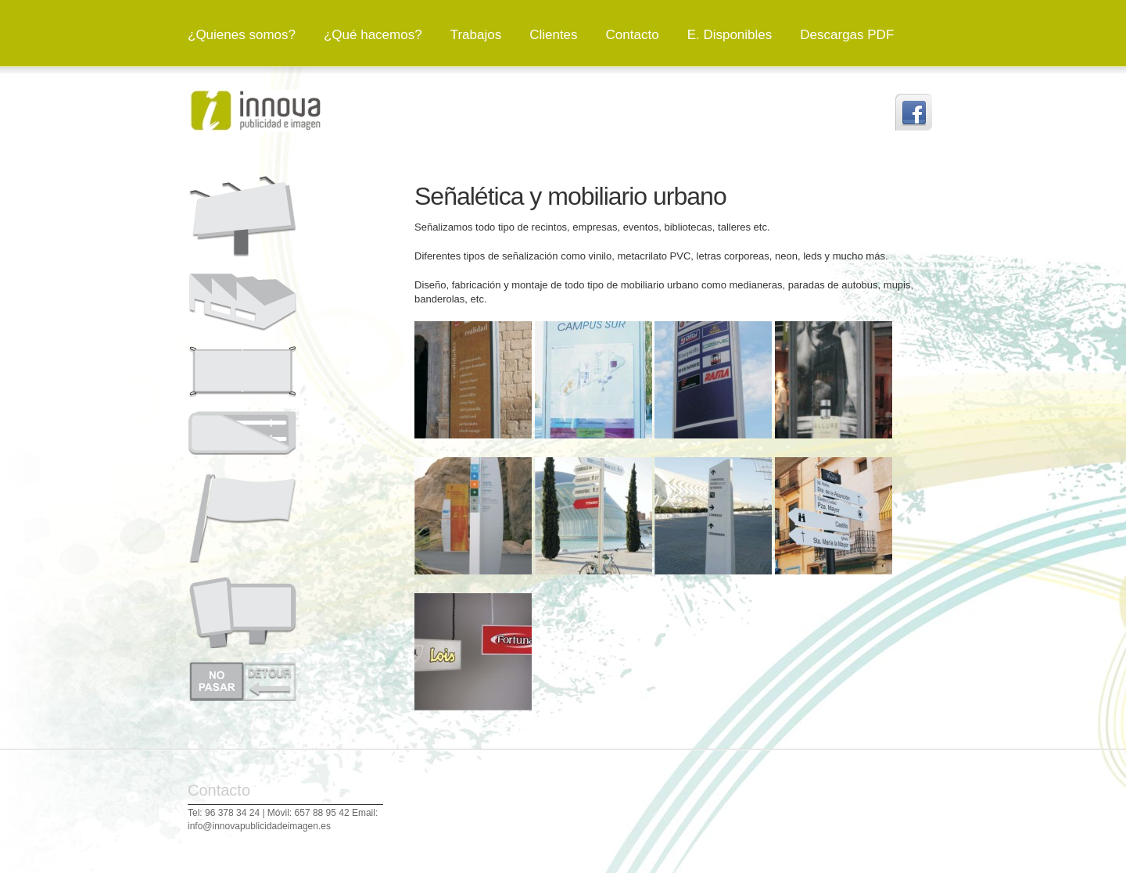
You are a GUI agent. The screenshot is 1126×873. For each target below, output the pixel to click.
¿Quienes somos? (242, 34)
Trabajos (476, 34)
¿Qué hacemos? (373, 34)
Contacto (632, 34)
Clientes (553, 34)
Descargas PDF (847, 34)
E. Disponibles (730, 34)
